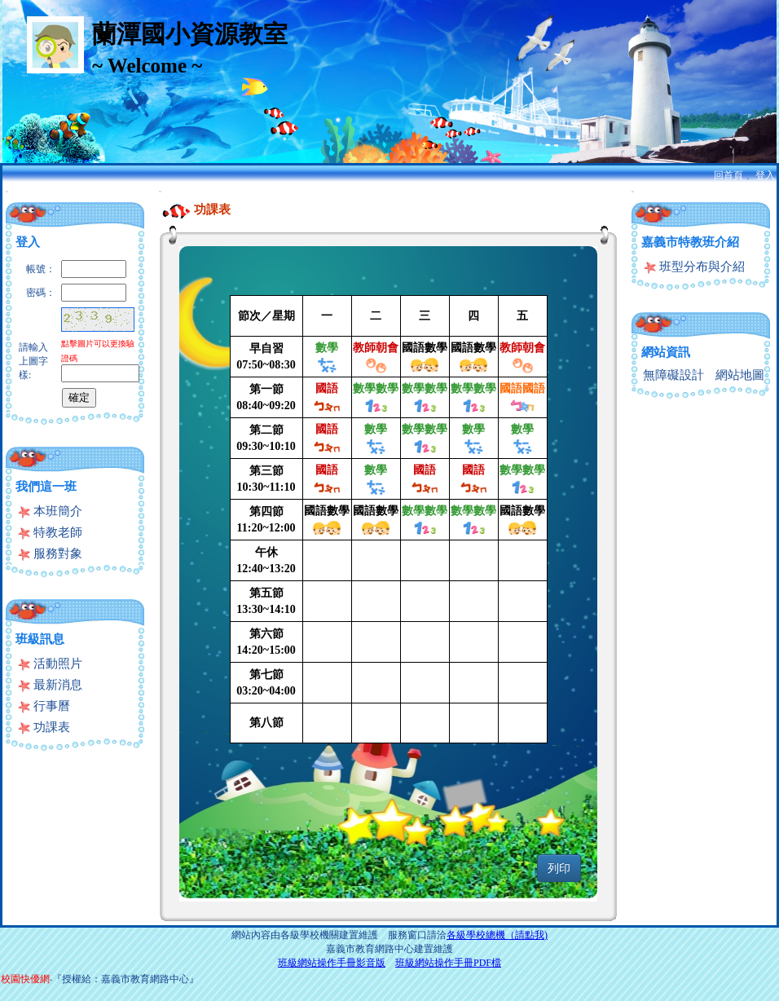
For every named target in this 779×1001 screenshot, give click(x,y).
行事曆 (44, 705)
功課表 (44, 727)
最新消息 (50, 684)
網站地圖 (739, 374)
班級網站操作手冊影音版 (331, 962)
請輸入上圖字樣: (33, 361)
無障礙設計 (673, 374)
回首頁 (728, 175)
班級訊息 (39, 639)
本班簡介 (50, 511)
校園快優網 (25, 979)
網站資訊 (665, 352)
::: (7, 191)
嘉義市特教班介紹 (690, 242)
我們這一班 (46, 486)
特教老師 (50, 532)
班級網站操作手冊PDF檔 (448, 962)
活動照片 (50, 663)
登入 (765, 175)
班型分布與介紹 (694, 266)
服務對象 (50, 553)
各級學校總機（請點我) (497, 935)
